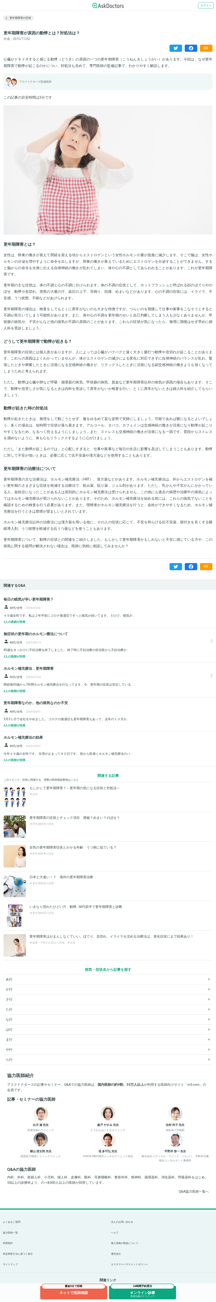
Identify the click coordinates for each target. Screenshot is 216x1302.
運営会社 (116, 1253)
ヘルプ (114, 1232)
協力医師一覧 (10, 1232)
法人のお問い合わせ (122, 1222)
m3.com (193, 1085)
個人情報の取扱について (124, 1243)
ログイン (206, 5)
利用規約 (8, 1243)
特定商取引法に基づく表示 (18, 1253)
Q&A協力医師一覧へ (194, 1192)
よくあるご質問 (11, 1222)
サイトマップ (10, 1264)
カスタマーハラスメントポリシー (129, 1264)
